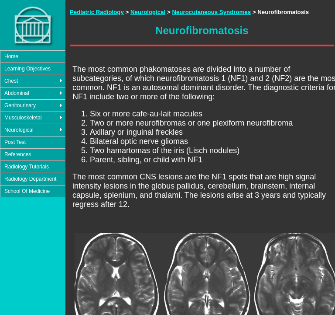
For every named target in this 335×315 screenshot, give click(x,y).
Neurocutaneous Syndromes (211, 12)
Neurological (19, 130)
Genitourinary (20, 105)
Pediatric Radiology (97, 12)
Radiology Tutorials (26, 167)
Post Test (15, 142)
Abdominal (16, 93)
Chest (11, 81)
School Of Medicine (27, 191)
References (17, 154)
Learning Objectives (27, 69)
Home (11, 56)
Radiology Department (30, 179)
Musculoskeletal (22, 118)
